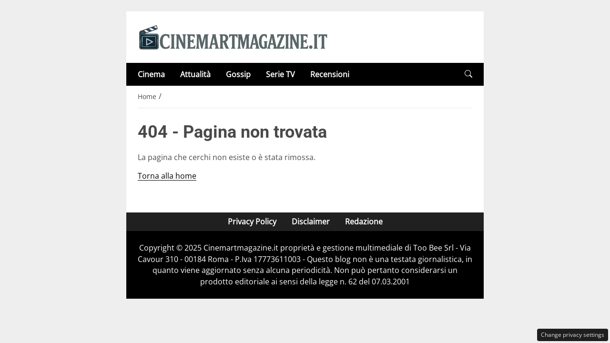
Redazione (364, 221)
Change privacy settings (572, 335)
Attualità (195, 74)
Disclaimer (311, 221)
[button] (468, 74)
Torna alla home (167, 176)
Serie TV (280, 74)
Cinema (151, 74)
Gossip (238, 74)
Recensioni (329, 74)
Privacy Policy (252, 221)
